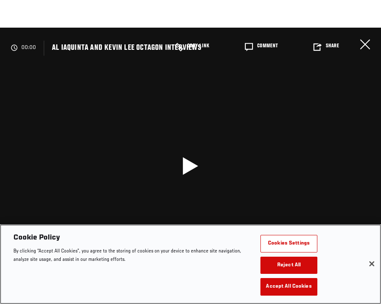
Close (365, 44)
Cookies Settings (289, 243)
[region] (190, 264)
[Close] (372, 264)
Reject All (289, 265)
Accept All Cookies (288, 286)
